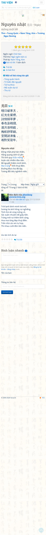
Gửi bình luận (7, 427)
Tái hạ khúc (9, 128)
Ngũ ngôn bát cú (19, 100)
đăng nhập (11, 404)
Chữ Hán (17, 97)
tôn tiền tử (15, 140)
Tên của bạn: (6, 408)
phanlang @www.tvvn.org (20, 331)
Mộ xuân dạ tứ (11, 131)
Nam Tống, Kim (18, 103)
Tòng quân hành (12, 122)
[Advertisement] (23, 37)
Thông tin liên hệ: (8, 417)
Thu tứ (7, 134)
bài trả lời (9, 106)
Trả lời (9, 110)
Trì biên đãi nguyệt (12, 125)
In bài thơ (10, 113)
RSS (42, 533)
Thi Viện (7, 2)
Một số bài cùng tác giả (16, 119)
